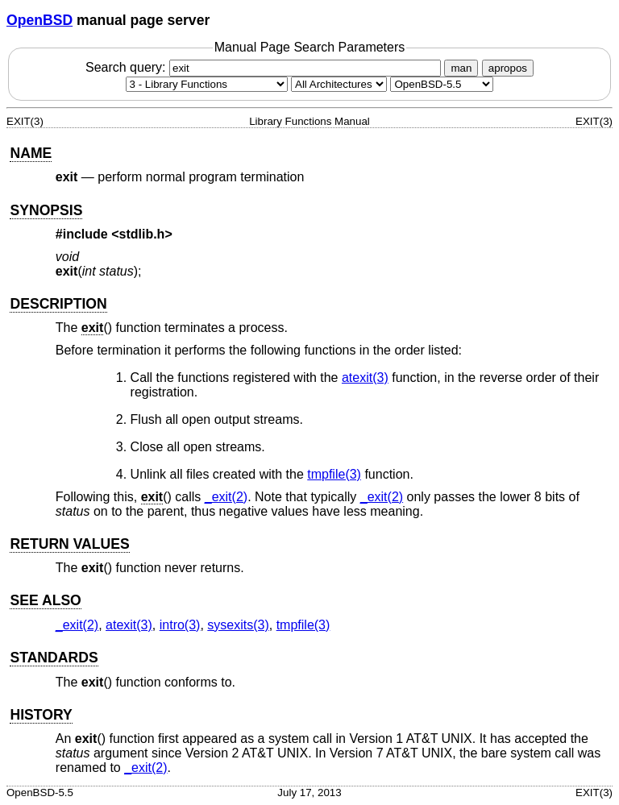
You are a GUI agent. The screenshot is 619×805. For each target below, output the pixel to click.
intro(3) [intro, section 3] (180, 625)
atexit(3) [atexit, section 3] (365, 377)
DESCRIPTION (58, 304)
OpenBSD (39, 20)
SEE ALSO (45, 600)
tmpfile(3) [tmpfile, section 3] (334, 474)
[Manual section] (207, 84)
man (461, 68)
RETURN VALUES (69, 544)
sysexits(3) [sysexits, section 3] (237, 625)
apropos (507, 68)
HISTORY (41, 715)
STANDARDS (54, 657)
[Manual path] (441, 84)
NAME (31, 153)
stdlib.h (142, 234)
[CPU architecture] (339, 84)
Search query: (265, 67)
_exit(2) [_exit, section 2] (226, 497)
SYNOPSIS (46, 210)
